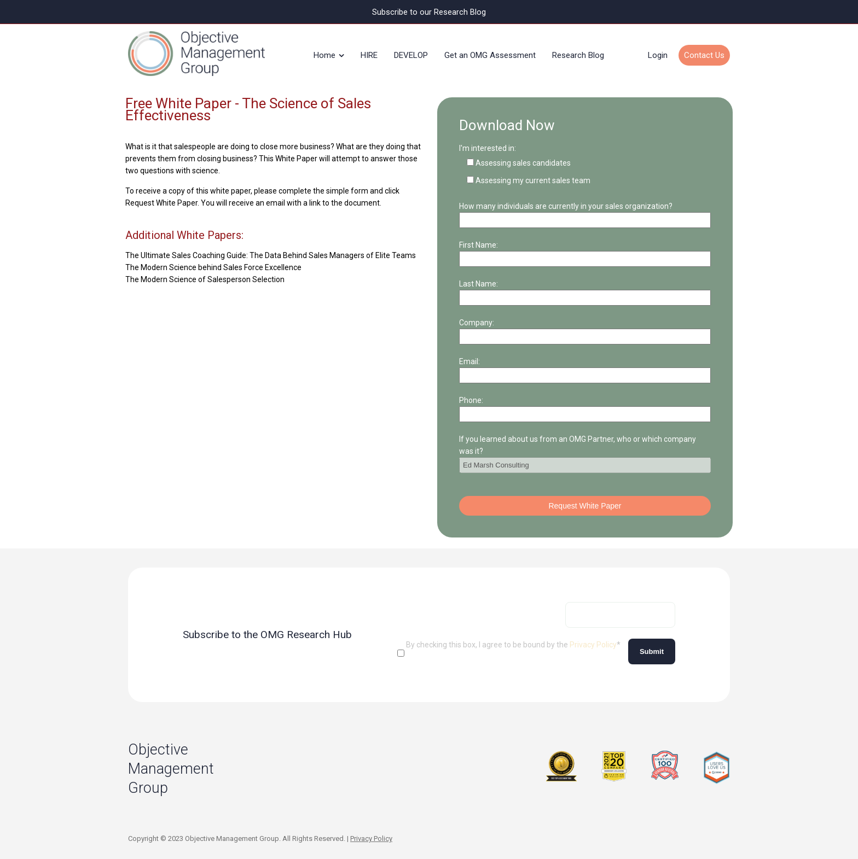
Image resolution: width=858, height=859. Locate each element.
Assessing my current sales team (533, 172)
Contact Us (704, 51)
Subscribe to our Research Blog (429, 12)
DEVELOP (411, 51)
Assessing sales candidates (523, 155)
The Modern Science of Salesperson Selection (205, 271)
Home (324, 51)
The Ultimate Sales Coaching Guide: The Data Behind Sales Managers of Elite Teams (270, 247)
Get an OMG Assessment (490, 51)
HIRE (369, 51)
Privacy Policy (593, 637)
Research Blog (578, 51)
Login (658, 51)
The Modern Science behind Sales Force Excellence (213, 259)
